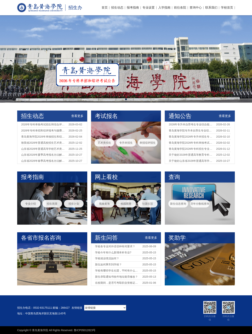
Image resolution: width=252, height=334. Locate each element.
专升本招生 (126, 142)
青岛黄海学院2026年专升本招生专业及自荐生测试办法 (191, 136)
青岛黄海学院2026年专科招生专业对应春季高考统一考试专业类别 (191, 148)
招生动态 (117, 7)
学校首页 (227, 7)
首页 (105, 7)
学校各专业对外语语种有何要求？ (115, 246)
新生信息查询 (178, 203)
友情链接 (77, 307)
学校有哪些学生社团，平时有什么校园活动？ (117, 270)
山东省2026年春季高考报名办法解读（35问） (43, 160)
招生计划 (74, 203)
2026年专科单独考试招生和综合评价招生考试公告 (43, 124)
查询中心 (196, 7)
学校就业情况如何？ (107, 258)
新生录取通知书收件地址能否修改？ (116, 276)
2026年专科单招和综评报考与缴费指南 (43, 130)
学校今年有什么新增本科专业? (113, 252)
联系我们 (211, 7)
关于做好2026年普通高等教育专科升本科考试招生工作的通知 (191, 154)
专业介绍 (30, 203)
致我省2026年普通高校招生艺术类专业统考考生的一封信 (43, 142)
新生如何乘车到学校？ (108, 264)
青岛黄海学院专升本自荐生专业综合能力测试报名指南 (191, 130)
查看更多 (77, 116)
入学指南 (164, 7)
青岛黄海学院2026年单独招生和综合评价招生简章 (43, 136)
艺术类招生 (104, 142)
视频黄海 (104, 203)
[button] (126, 99)
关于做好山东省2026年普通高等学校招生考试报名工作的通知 (191, 160)
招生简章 (52, 203)
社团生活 (147, 203)
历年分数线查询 (200, 203)
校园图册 (126, 203)
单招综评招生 (148, 142)
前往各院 (180, 7)
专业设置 (148, 7)
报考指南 (133, 7)
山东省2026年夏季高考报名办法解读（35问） (43, 154)
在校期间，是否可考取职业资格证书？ (117, 282)
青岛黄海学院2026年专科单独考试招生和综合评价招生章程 (191, 142)
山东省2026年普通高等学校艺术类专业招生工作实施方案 (43, 148)
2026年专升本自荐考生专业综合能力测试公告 (191, 124)
